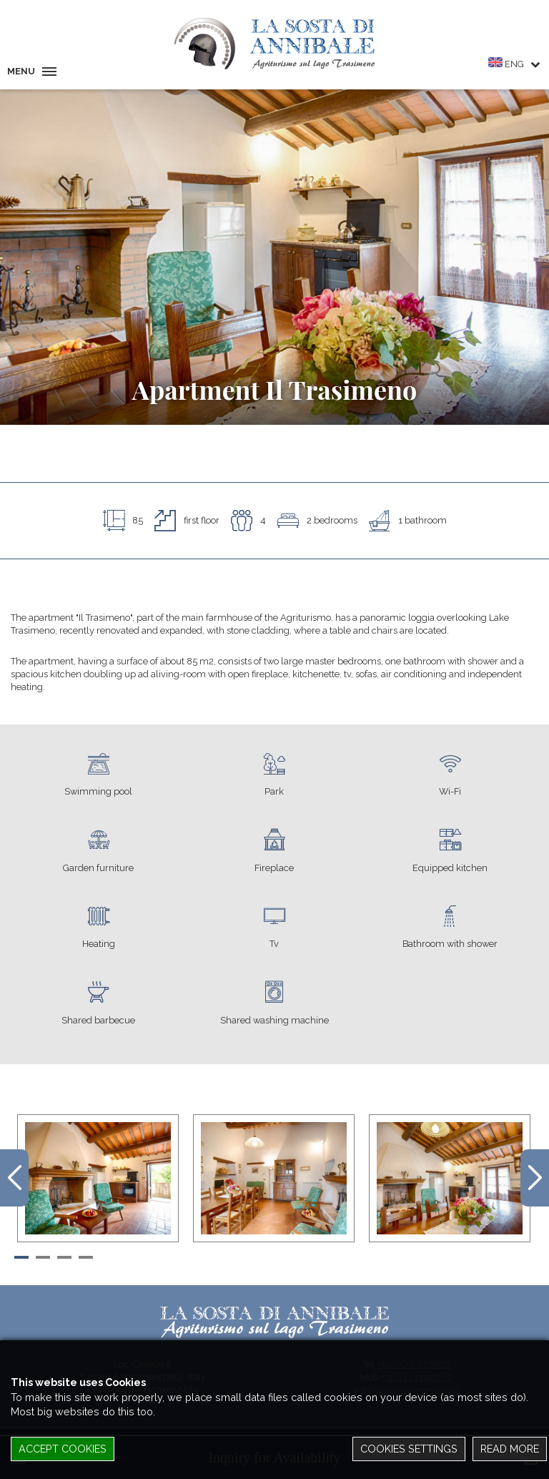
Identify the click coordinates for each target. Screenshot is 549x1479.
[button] (21, 1255)
